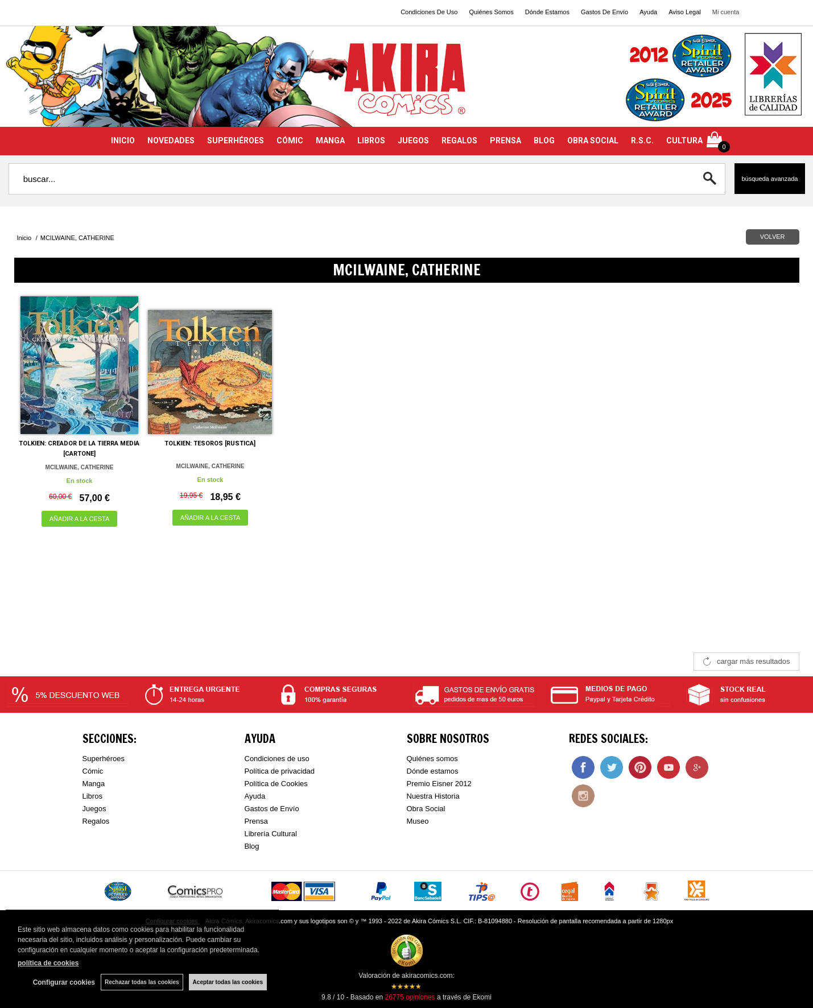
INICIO (123, 140)
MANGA (330, 140)
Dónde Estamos (547, 12)
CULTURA (684, 140)
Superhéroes (103, 758)
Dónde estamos (433, 771)
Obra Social (426, 808)
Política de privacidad (280, 771)
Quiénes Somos (491, 12)
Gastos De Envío (604, 12)
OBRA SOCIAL (592, 140)
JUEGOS (413, 140)
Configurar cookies (64, 982)
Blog (252, 846)
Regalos (96, 821)
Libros (92, 796)
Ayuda (648, 12)
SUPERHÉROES (235, 140)
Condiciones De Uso (429, 12)
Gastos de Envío (272, 808)
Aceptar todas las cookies (228, 982)
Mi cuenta (726, 12)
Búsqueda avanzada (769, 178)
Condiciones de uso (277, 758)
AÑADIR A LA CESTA (79, 518)
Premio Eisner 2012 (439, 783)
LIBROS (371, 140)
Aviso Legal (684, 12)
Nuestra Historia (433, 796)
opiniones (410, 997)
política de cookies (48, 963)
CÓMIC (289, 140)
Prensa (256, 821)
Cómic (93, 771)
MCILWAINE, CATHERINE (80, 467)
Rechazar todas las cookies (142, 982)
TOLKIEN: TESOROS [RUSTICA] (209, 443)
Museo (418, 821)
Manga (93, 783)
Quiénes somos (432, 758)
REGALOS (459, 140)
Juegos (94, 808)
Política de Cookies (276, 783)
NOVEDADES (171, 140)
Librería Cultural (271, 833)
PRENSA (505, 140)
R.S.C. (642, 140)
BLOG (544, 140)
